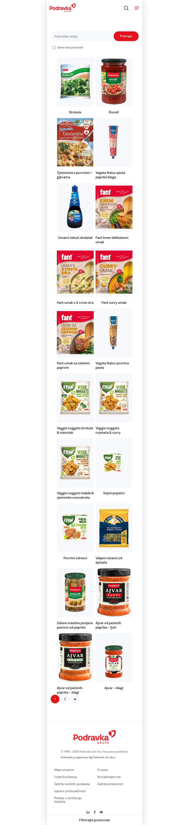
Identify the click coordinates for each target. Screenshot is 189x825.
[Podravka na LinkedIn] (88, 812)
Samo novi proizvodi (70, 47)
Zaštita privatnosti (110, 784)
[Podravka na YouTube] (101, 812)
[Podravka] (63, 11)
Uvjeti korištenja (65, 777)
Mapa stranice (64, 770)
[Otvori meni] (136, 8)
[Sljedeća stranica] (75, 699)
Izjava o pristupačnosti (70, 791)
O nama (102, 770)
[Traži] (126, 8)
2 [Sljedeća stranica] (65, 699)
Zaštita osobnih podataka (72, 784)
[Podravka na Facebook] (95, 812)
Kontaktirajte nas (109, 777)
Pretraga (126, 36)
